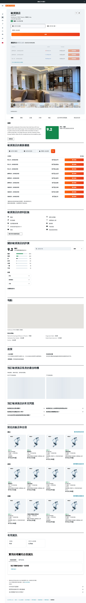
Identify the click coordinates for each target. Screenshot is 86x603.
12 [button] (29, 47)
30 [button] (18, 58)
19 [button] (29, 51)
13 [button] (33, 47)
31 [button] (22, 58)
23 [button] (18, 54)
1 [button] (40, 40)
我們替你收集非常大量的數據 (46, 589)
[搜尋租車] (3, 16)
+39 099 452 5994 (16, 19)
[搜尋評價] (54, 249)
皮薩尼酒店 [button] (68, 451)
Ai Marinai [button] (48, 451)
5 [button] (29, 43)
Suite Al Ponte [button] (11, 451)
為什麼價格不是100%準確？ (46, 592)
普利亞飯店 (34, 599)
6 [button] (33, 43)
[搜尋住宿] (3, 13)
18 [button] (26, 51)
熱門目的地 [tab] (21, 560)
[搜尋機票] (3, 10)
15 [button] (40, 47)
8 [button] (40, 43)
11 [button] (63, 43)
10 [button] (22, 47)
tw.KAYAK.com (10, 599)
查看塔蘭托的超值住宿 (78, 464)
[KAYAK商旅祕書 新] (3, 30)
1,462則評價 (20, 21)
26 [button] (29, 54)
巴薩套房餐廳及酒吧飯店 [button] (33, 514)
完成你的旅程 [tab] (13, 560)
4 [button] (63, 40)
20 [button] (33, 51)
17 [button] (22, 51)
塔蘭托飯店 (13, 569)
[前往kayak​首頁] (10, 6)
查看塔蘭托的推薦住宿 (78, 496)
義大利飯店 (27, 599)
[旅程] (3, 34)
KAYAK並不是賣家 (46, 587)
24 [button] (22, 54)
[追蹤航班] (3, 27)
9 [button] (18, 47)
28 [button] (37, 54)
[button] (84, 1)
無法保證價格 (27, 582)
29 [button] (40, 54)
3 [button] (22, 43)
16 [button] (18, 51)
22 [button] (40, 51)
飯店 (16, 599)
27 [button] (33, 54)
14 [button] (36, 47)
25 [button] (26, 54)
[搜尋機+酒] (3, 19)
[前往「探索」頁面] (3, 23)
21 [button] (36, 51)
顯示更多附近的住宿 (79, 432)
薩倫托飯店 (40, 599)
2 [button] (18, 43)
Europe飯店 (21, 599)
